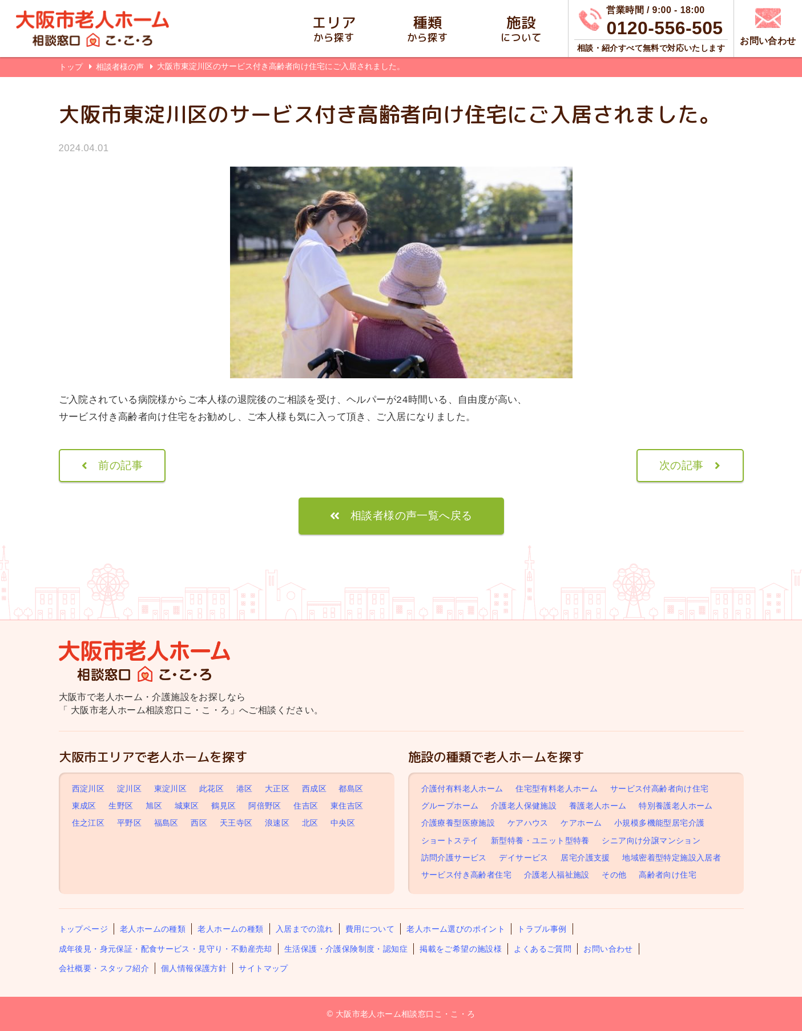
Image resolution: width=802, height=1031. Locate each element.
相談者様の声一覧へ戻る (411, 515)
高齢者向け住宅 (667, 874)
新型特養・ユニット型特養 (540, 840)
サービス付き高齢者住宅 (466, 874)
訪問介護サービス (454, 857)
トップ (71, 66)
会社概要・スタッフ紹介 (104, 968)
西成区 (314, 788)
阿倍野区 (264, 805)
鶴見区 (223, 805)
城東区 (187, 805)
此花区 (211, 788)
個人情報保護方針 (194, 968)
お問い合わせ (607, 948)
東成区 (84, 805)
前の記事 (120, 465)
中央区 (343, 822)
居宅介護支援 (585, 857)
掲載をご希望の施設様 (461, 948)
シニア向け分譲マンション (651, 840)
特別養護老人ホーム (676, 805)
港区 (244, 788)
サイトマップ (263, 968)
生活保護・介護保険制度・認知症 (346, 948)
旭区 (154, 805)
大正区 (277, 788)
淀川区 (129, 788)
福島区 (166, 822)
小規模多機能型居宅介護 (659, 822)
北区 (310, 822)
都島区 (350, 788)
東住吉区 (347, 805)
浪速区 (277, 822)
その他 (614, 874)
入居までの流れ (304, 928)
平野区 (129, 822)
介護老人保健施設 (524, 805)
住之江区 (88, 822)
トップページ (83, 928)
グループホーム (450, 805)
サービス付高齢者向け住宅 (659, 788)
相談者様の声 (121, 66)
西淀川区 (88, 788)
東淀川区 (170, 788)
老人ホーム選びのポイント (455, 928)
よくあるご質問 (542, 948)
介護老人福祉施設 (557, 874)
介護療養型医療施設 (458, 822)
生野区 (120, 805)
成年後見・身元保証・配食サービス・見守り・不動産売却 (165, 948)
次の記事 (681, 465)
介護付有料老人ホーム (462, 788)
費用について (369, 928)
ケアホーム (581, 822)
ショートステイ (450, 840)
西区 (199, 822)
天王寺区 (236, 822)
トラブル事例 (541, 928)
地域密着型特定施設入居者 (671, 857)
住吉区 (305, 805)
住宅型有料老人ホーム (556, 788)
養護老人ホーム (598, 805)
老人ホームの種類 (153, 928)
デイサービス (523, 857)
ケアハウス (528, 822)
